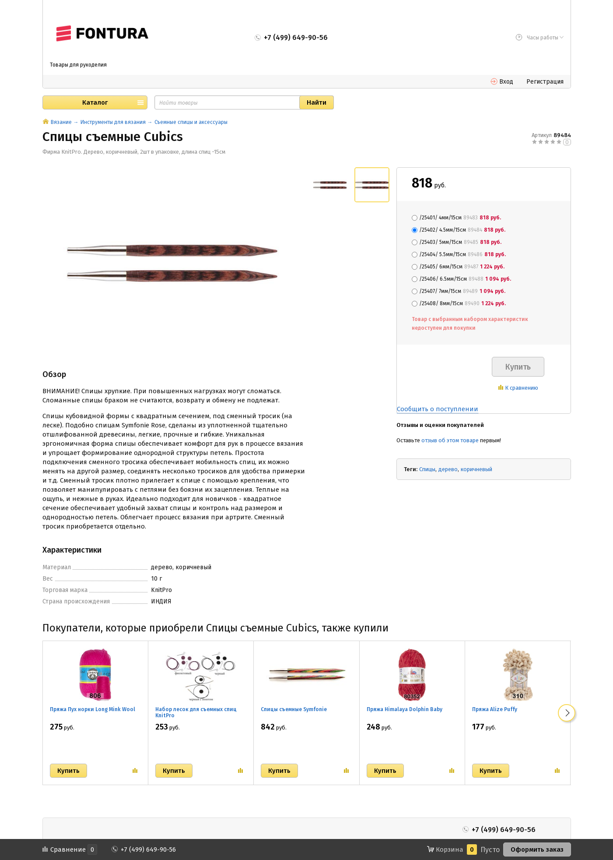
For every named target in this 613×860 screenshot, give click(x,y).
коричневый (476, 469)
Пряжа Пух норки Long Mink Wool (92, 709)
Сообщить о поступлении (437, 409)
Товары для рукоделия (78, 65)
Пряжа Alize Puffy (494, 709)
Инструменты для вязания (113, 122)
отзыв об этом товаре (450, 440)
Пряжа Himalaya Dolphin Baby (404, 709)
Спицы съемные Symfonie (294, 709)
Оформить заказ (537, 849)
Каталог (95, 102)
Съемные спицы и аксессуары (191, 122)
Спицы (427, 469)
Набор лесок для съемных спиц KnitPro (196, 712)
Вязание (61, 122)
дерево (448, 469)
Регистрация (545, 81)
